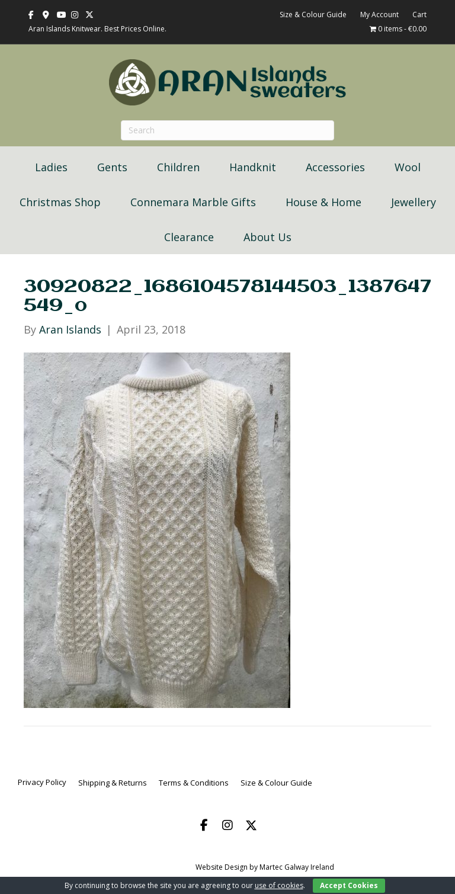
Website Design (222, 867)
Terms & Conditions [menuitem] (194, 782)
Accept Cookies (349, 885)
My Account (379, 14)
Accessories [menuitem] (335, 167)
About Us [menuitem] (267, 237)
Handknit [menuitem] (252, 167)
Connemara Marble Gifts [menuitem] (193, 202)
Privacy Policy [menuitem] (42, 782)
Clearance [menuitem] (189, 237)
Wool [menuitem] (408, 167)
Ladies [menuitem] (51, 167)
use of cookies (279, 885)
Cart (419, 14)
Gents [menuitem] (112, 167)
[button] (204, 825)
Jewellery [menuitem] (413, 202)
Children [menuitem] (178, 167)
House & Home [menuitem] (323, 202)
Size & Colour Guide (313, 14)
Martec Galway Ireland (296, 867)
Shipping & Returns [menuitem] (112, 782)
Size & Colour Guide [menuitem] (276, 782)
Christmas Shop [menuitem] (60, 202)
